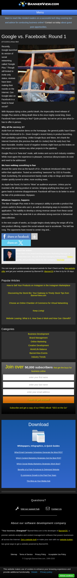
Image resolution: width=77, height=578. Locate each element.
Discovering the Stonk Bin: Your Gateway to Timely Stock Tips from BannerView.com (38, 294)
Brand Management (39, 338)
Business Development (38, 334)
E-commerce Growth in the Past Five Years (38, 475)
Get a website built (29, 539)
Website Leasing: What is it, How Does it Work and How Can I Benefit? (38, 318)
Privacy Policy (40, 554)
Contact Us (56, 509)
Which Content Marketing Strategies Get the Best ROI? (38, 458)
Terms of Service (26, 554)
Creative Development (38, 345)
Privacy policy (46, 572)
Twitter (70, 257)
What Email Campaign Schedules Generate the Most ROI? (38, 452)
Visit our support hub (30, 509)
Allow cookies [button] (66, 575)
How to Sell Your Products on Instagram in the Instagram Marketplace (38, 285)
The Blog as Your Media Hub (38, 481)
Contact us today (53, 22)
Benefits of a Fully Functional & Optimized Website (38, 470)
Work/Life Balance (38, 349)
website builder (66, 539)
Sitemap (14, 554)
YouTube (60, 260)
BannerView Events (38, 353)
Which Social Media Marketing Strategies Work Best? (38, 464)
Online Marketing (38, 341)
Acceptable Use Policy (57, 554)
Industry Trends (38, 357)
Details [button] (34, 572)
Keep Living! (38, 311)
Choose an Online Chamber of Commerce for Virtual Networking (38, 303)
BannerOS (48, 271)
